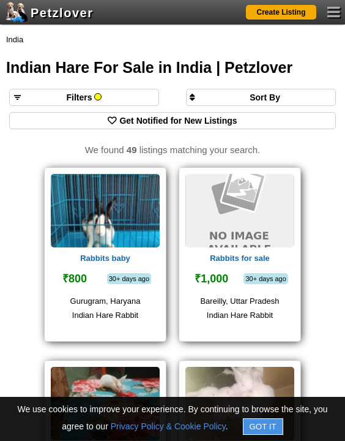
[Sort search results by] (261, 97)
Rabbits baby (105, 258)
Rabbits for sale (240, 258)
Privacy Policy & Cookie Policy (168, 426)
